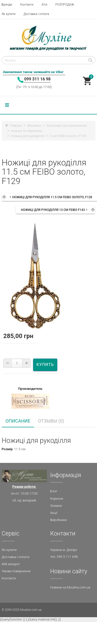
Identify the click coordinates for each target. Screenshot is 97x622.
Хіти (44, 4)
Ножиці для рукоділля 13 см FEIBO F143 (53, 210)
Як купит (8, 550)
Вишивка (34, 125)
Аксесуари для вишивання (66, 125)
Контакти (26, 4)
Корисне (56, 498)
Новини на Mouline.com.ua (70, 587)
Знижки (56, 506)
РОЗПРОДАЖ (64, 4)
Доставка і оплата (36, 14)
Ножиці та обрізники (26, 131)
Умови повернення (16, 571)
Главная (16, 125)
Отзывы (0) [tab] (51, 421)
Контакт (8, 578)
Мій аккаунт (11, 564)
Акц (53, 513)
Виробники (58, 520)
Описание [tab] (18, 421)
